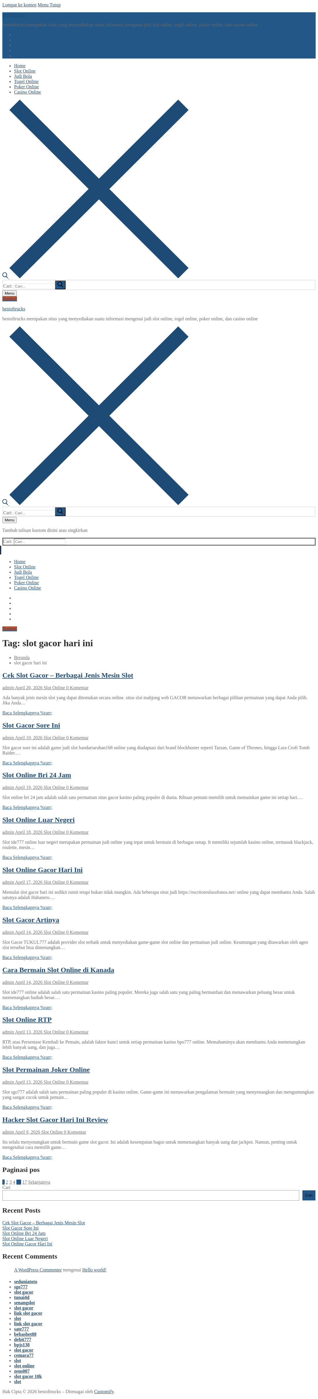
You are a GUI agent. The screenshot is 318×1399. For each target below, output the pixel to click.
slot (17, 1318)
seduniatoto (25, 1281)
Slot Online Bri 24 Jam (36, 775)
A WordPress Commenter (38, 1269)
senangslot (24, 1302)
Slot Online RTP (27, 1019)
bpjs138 (22, 1344)
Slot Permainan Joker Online (46, 1069)
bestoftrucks (13, 14)
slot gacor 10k (28, 1376)
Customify (104, 1391)
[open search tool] (95, 276)
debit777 (22, 1339)
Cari (6, 1187)
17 (24, 1182)
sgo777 (21, 1286)
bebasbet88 (25, 1334)
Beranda (22, 657)
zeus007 (22, 1371)
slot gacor (23, 1292)
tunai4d (21, 1297)
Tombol (9, 298)
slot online (24, 1365)
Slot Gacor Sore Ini (31, 725)
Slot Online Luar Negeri (38, 820)
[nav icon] (9, 293)
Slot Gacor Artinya (30, 920)
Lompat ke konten (19, 4)
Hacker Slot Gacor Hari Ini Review (55, 1119)
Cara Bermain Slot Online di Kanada (58, 970)
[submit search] (60, 285)
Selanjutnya (39, 1182)
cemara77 (24, 1355)
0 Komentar (76, 687)
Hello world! (94, 1269)
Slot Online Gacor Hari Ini (42, 870)
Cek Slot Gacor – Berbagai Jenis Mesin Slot (67, 675)
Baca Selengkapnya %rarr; (27, 712)
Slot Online (53, 687)
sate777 (21, 1328)
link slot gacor (28, 1313)
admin (8, 687)
